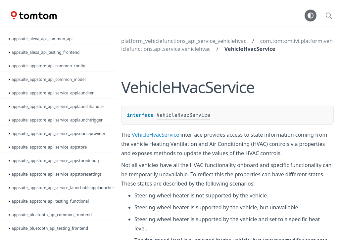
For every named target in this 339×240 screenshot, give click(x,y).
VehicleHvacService (249, 48)
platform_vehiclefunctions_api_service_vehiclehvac (183, 41)
